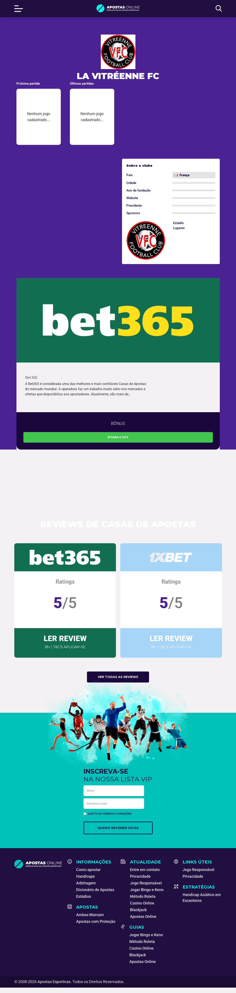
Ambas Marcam (90, 914)
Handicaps (85, 876)
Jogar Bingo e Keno (147, 889)
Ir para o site (118, 437)
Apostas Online (143, 916)
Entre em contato (145, 869)
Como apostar (88, 869)
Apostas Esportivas (54, 981)
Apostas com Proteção (95, 921)
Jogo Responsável (146, 883)
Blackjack (138, 909)
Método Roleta (143, 896)
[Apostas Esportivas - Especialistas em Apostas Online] (38, 864)
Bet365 (31, 377)
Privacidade (140, 876)
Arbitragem (86, 883)
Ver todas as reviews (118, 677)
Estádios (83, 896)
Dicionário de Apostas (95, 889)
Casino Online (142, 903)
